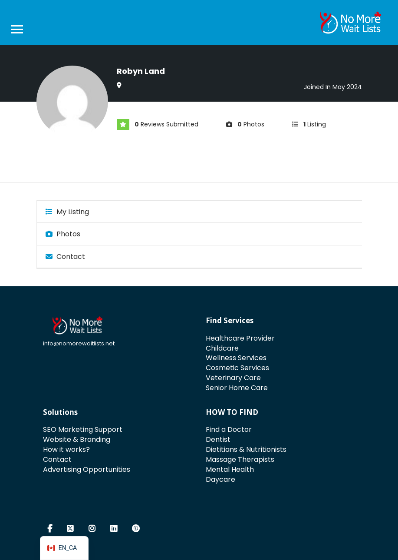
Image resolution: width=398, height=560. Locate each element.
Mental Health (230, 469)
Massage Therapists (240, 459)
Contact (65, 257)
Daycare (220, 479)
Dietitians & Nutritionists (246, 449)
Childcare (222, 348)
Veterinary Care (233, 378)
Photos (63, 234)
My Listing (67, 212)
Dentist (218, 439)
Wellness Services (236, 358)
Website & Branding (76, 439)
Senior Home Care (237, 388)
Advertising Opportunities (86, 469)
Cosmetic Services (237, 368)
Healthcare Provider (240, 338)
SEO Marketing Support (82, 429)
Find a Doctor (229, 429)
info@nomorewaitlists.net (79, 343)
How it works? (66, 449)
